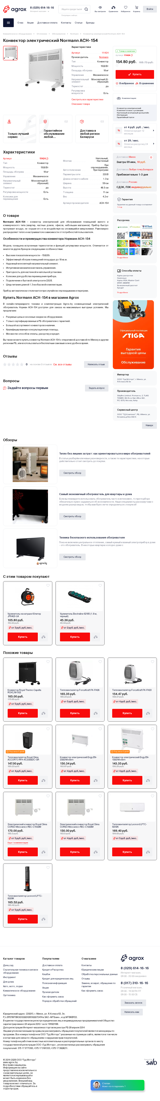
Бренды (90, 22)
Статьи (78, 22)
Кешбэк (46, 974)
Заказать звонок (133, 1003)
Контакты (66, 22)
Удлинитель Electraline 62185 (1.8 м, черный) (78, 615)
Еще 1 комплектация (18, 843)
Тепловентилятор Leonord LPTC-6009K (25, 897)
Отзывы (86, 978)
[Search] (86, 9)
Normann (74, 34)
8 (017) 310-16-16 (134, 983)
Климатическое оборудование (17, 34)
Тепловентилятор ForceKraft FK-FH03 (132, 690)
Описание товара (81, 104)
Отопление (42, 34)
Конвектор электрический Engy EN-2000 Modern (78, 758)
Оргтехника (9, 995)
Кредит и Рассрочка (52, 969)
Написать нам (132, 1012)
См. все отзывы (62, 364)
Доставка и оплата (47, 22)
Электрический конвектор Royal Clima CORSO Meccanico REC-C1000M (79, 825)
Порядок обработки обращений (59, 1001)
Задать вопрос (97, 388)
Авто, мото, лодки (13, 986)
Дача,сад (8, 965)
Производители (50, 992)
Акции (30, 22)
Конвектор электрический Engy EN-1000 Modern (130, 758)
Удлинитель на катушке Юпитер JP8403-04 (24, 615)
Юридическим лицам (93, 969)
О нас (20, 22)
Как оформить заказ (53, 996)
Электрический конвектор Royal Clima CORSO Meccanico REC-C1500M (27, 825)
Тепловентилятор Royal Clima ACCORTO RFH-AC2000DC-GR (23, 758)
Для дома (8, 982)
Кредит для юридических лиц (57, 978)
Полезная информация (54, 983)
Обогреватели (58, 34)
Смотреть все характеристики (87, 99)
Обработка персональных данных (100, 974)
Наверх (149, 425)
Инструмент (9, 977)
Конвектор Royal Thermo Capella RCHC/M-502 (24, 691)
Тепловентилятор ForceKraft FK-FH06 (79, 690)
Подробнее (122, 257)
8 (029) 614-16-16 (135, 968)
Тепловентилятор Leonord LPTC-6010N (129, 825)
